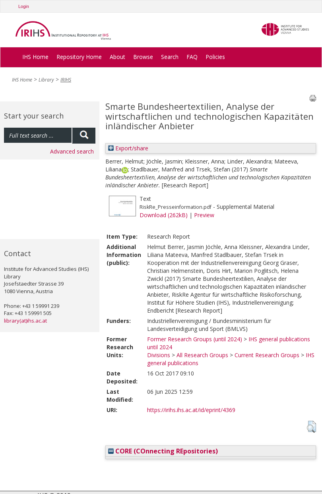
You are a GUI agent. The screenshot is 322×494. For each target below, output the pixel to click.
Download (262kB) (164, 215)
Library (46, 79)
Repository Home (79, 56)
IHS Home (35, 56)
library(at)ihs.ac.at (25, 320)
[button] (311, 427)
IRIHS (65, 79)
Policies (215, 56)
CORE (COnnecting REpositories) (163, 451)
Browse (143, 56)
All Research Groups (202, 355)
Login (23, 6)
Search (169, 56)
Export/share (128, 148)
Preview (204, 215)
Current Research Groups (267, 355)
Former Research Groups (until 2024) (194, 339)
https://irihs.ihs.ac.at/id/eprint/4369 (191, 410)
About (117, 56)
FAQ (192, 56)
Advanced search (72, 151)
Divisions (158, 355)
